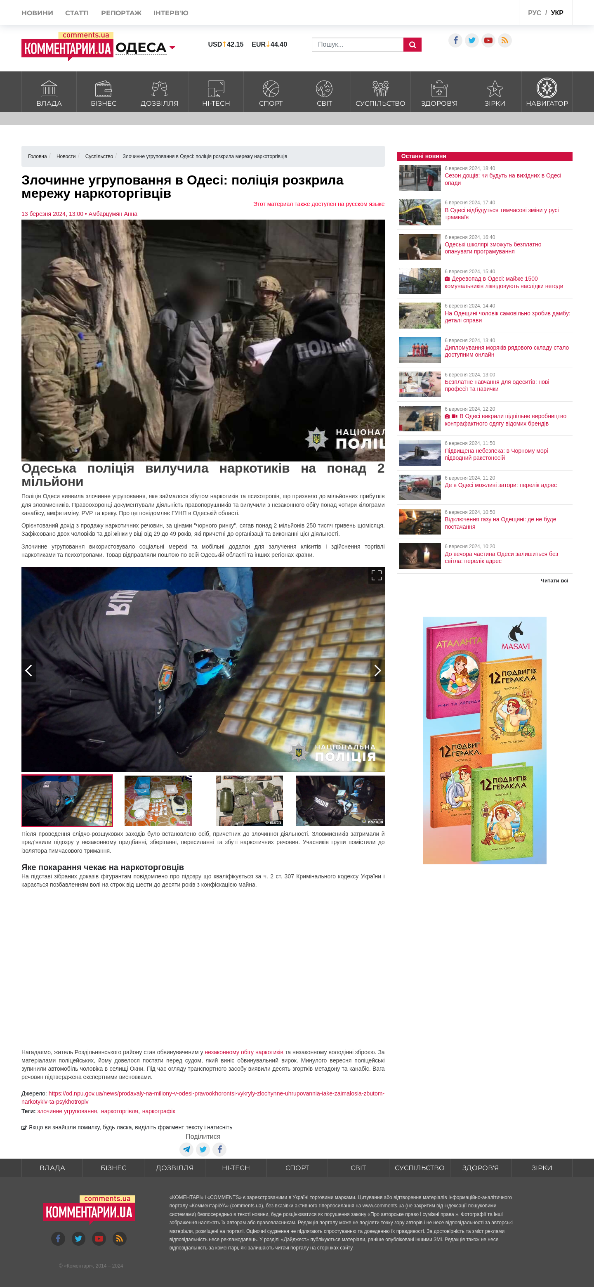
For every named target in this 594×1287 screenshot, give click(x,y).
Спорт (270, 92)
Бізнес (104, 92)
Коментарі (78, 1266)
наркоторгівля (119, 1111)
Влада (49, 92)
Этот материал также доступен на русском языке (319, 204)
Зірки (494, 92)
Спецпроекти (482, 14)
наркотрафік (158, 1111)
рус (534, 13)
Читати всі (554, 580)
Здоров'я (439, 92)
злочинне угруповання (67, 1111)
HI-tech (216, 92)
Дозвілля (159, 92)
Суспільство (381, 92)
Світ (324, 92)
